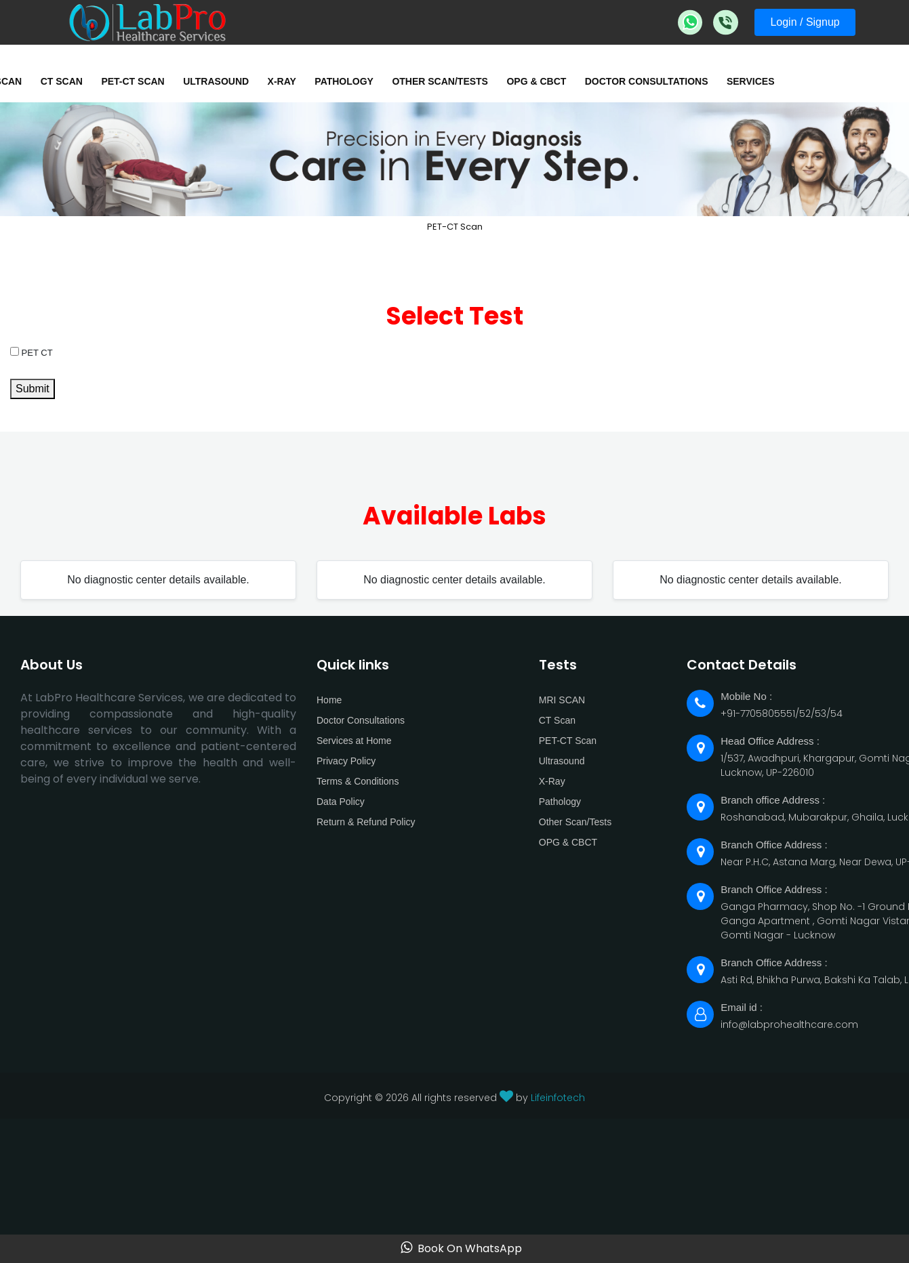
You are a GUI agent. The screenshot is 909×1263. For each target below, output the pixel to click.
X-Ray (282, 81)
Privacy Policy (346, 760)
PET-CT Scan (132, 81)
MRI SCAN (562, 700)
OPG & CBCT (536, 81)
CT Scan (62, 81)
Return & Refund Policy (366, 821)
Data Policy (341, 801)
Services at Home (354, 740)
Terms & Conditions (358, 781)
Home (329, 700)
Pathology (344, 81)
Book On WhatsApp (461, 1248)
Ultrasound (216, 81)
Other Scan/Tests (440, 81)
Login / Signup (804, 22)
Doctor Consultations (646, 81)
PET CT (31, 352)
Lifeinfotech (558, 1097)
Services (751, 81)
